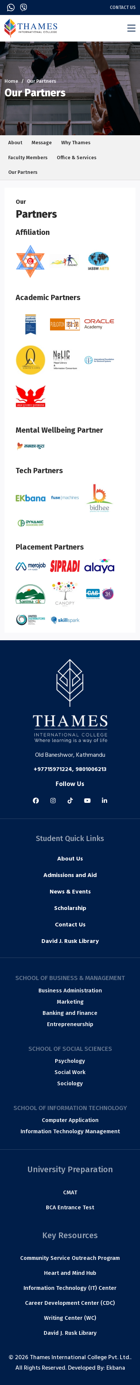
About (15, 142)
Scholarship (70, 908)
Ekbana (115, 1368)
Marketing (70, 1001)
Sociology (70, 1083)
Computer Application (70, 1120)
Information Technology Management (70, 1131)
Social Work (70, 1072)
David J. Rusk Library (70, 941)
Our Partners (22, 172)
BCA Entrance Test (70, 1207)
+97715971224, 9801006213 (70, 769)
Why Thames (75, 142)
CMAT (70, 1192)
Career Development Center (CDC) (70, 1303)
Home (11, 81)
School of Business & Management (70, 978)
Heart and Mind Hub (70, 1273)
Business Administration (70, 990)
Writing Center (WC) (70, 1318)
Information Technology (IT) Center (70, 1288)
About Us (70, 859)
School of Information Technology (70, 1108)
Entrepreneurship (70, 1024)
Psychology (70, 1061)
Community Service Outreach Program (70, 1258)
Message (42, 142)
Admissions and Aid (70, 875)
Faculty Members (27, 157)
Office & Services (76, 157)
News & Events (70, 892)
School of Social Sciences (70, 1049)
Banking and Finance (70, 1013)
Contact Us (123, 7)
